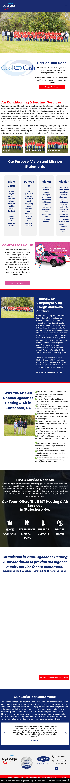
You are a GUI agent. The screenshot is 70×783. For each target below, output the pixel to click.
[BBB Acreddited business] (51, 590)
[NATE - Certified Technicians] (51, 623)
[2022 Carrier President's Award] (18, 656)
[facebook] (56, 769)
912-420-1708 (60, 757)
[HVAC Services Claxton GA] (18, 590)
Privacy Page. (65, 780)
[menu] (66, 6)
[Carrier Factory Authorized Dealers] (18, 623)
